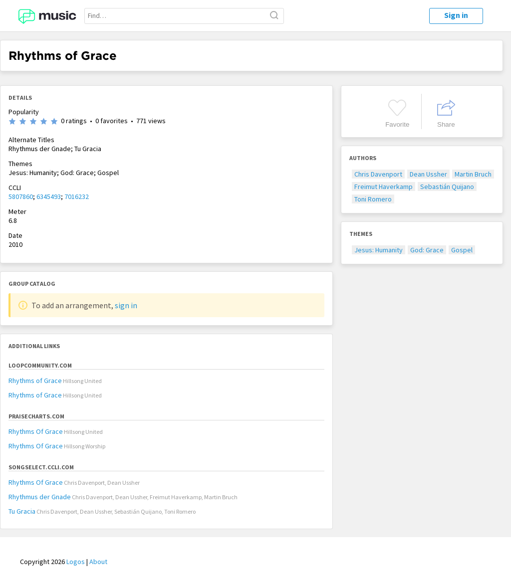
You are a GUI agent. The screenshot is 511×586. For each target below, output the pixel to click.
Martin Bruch (473, 174)
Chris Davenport (378, 174)
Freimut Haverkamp (383, 186)
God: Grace (427, 249)
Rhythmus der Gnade (39, 496)
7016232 (76, 196)
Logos (75, 561)
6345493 (48, 196)
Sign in (456, 15)
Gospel (462, 249)
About (98, 561)
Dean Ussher (428, 174)
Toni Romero (373, 199)
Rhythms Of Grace (35, 431)
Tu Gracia (21, 511)
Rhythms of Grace (35, 380)
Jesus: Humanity (378, 249)
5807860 (20, 196)
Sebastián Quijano (447, 186)
